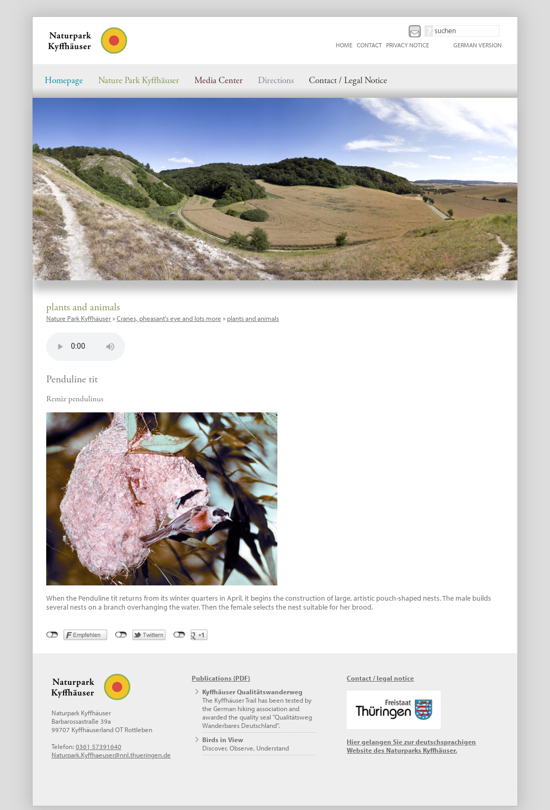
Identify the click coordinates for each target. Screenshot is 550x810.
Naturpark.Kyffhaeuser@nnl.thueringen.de (111, 755)
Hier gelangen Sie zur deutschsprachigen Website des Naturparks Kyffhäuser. (411, 745)
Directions (276, 80)
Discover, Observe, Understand (245, 743)
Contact (369, 45)
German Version (477, 45)
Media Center (218, 80)
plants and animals (253, 318)
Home (344, 45)
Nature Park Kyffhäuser (138, 80)
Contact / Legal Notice (348, 80)
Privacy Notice (407, 45)
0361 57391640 (98, 746)
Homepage (64, 80)
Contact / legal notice (380, 678)
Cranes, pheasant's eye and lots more (169, 318)
